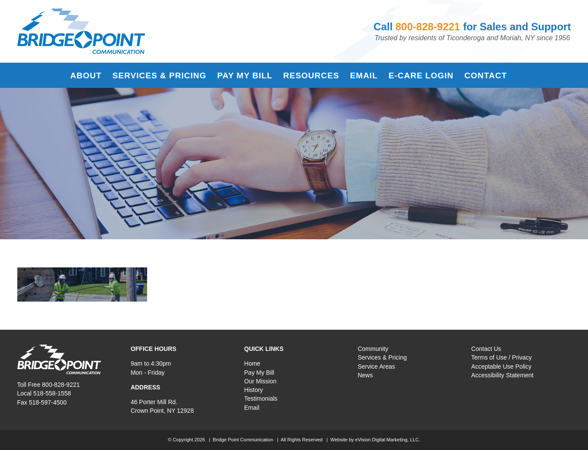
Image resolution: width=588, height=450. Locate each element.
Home (252, 363)
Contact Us (486, 348)
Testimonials (260, 398)
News (365, 375)
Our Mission (260, 381)
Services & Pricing (382, 357)
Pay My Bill (259, 372)
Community (373, 348)
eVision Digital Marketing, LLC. (387, 439)
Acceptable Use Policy (501, 366)
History (253, 389)
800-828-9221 (427, 26)
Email (251, 407)
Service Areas (376, 366)
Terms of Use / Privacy (501, 357)
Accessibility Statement (502, 375)
